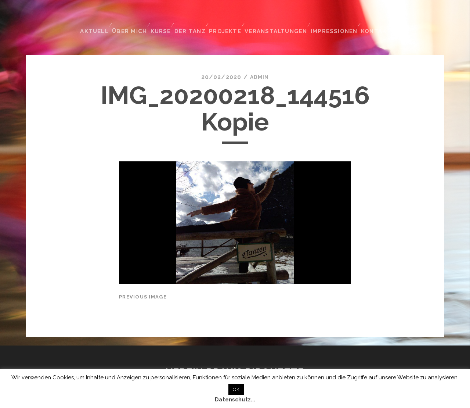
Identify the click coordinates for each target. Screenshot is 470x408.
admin (259, 61)
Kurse (162, 18)
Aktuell (92, 18)
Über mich (129, 18)
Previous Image (143, 281)
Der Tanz (193, 18)
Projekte (230, 18)
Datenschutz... (235, 399)
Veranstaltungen (281, 18)
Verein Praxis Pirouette (235, 356)
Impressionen (337, 18)
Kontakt (380, 18)
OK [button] (236, 389)
